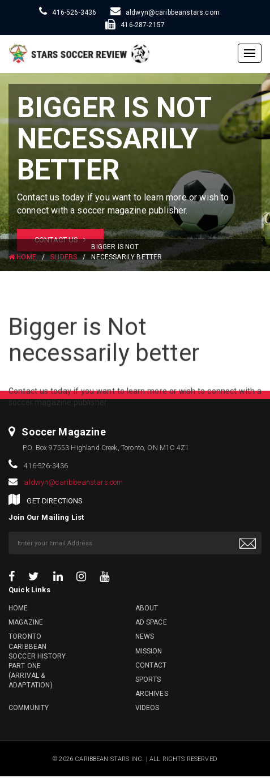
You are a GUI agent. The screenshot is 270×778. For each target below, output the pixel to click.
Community (28, 708)
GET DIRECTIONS (55, 501)
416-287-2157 (143, 25)
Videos (147, 708)
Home (18, 608)
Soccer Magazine (63, 432)
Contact (151, 665)
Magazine (25, 622)
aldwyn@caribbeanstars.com (173, 12)
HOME (22, 257)
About (146, 608)
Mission (148, 651)
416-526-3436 (74, 12)
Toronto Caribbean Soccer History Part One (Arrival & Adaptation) (37, 660)
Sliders (63, 257)
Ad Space (151, 622)
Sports (148, 679)
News (145, 636)
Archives (151, 694)
